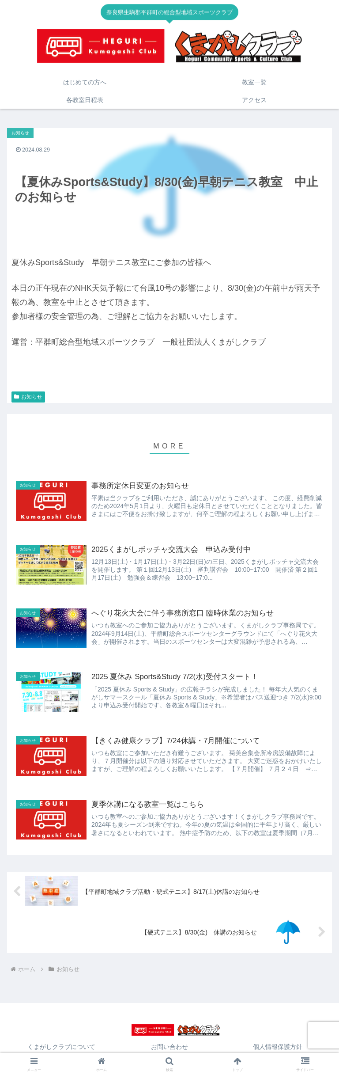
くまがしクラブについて (61, 1046)
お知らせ (28, 397)
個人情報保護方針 (277, 1046)
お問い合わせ (169, 1046)
